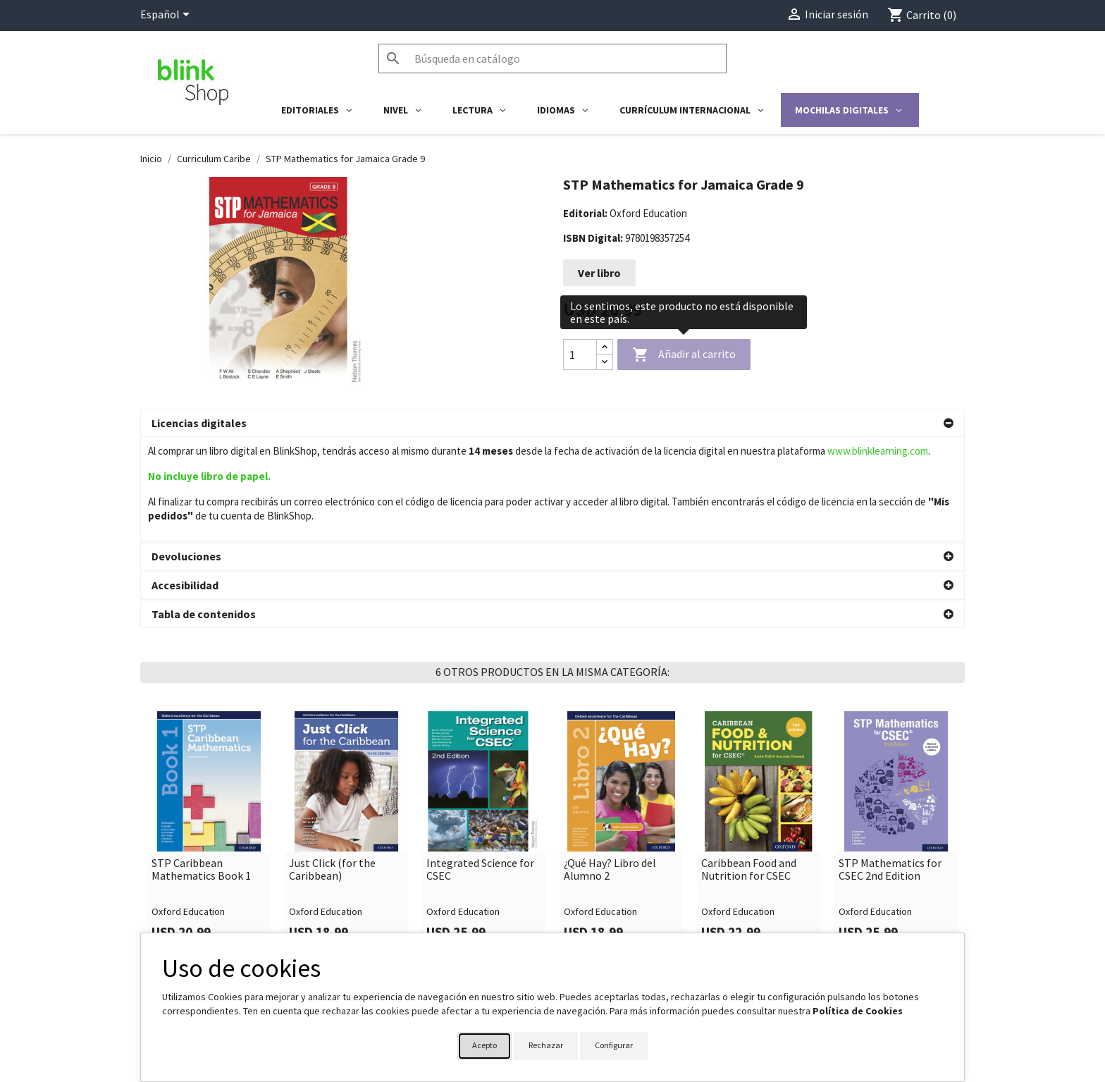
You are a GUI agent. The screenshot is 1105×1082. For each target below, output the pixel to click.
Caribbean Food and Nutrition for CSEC (748, 765)
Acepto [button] (484, 1045)
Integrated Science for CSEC (480, 765)
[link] (209, 728)
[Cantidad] (580, 354)
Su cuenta (588, 928)
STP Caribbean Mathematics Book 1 (201, 765)
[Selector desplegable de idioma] (167, 15)
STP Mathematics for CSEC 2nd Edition (890, 765)
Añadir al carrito (684, 355)
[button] (552, 423)
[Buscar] (552, 58)
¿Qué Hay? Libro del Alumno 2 (610, 765)
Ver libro (599, 273)
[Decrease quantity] (604, 362)
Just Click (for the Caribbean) (332, 765)
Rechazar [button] (546, 1045)
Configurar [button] (614, 1045)
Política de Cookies (858, 1010)
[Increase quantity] (604, 347)
